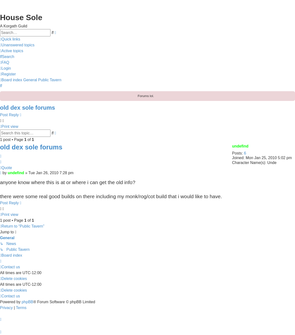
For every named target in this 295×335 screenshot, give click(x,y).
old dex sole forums (27, 107)
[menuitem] (17, 45)
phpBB (27, 302)
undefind (240, 146)
